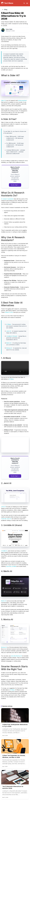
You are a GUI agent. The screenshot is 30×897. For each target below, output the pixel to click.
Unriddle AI (4, 551)
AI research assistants (7, 199)
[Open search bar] (24, 3)
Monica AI (9, 348)
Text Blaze (8, 3)
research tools (9, 312)
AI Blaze (8, 324)
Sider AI (3, 100)
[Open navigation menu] (27, 3)
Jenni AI (8, 331)
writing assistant (22, 100)
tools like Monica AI (16, 656)
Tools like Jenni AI (6, 518)
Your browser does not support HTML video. (15, 368)
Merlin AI (8, 343)
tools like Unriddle (11, 566)
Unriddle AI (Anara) (11, 336)
